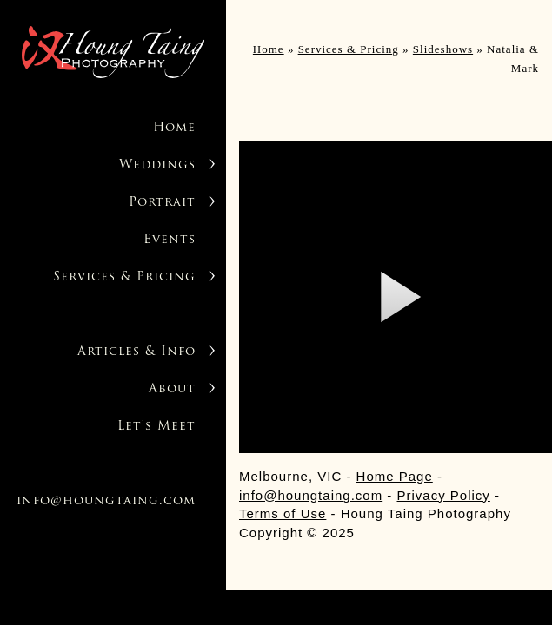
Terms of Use (282, 513)
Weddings (157, 165)
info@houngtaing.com (106, 501)
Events (169, 240)
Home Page (394, 476)
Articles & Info (136, 352)
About (172, 389)
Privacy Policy (443, 495)
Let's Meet (156, 426)
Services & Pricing (124, 277)
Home (174, 128)
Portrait (162, 202)
